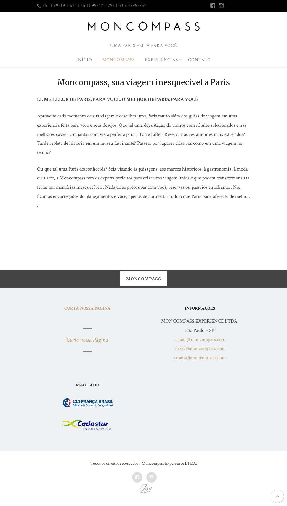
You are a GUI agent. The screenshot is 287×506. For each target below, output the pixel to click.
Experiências (161, 60)
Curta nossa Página (87, 308)
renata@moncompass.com (199, 339)
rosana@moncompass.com (200, 357)
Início (84, 60)
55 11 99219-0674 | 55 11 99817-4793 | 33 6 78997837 (94, 5)
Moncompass (118, 60)
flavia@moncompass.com (200, 348)
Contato (199, 60)
